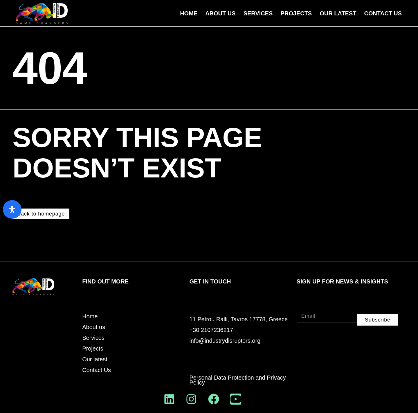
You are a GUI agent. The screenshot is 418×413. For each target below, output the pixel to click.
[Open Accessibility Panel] (12, 209)
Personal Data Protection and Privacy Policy (237, 380)
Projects (296, 13)
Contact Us (383, 13)
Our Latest (338, 13)
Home (188, 13)
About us (220, 13)
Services (258, 13)
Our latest (94, 359)
